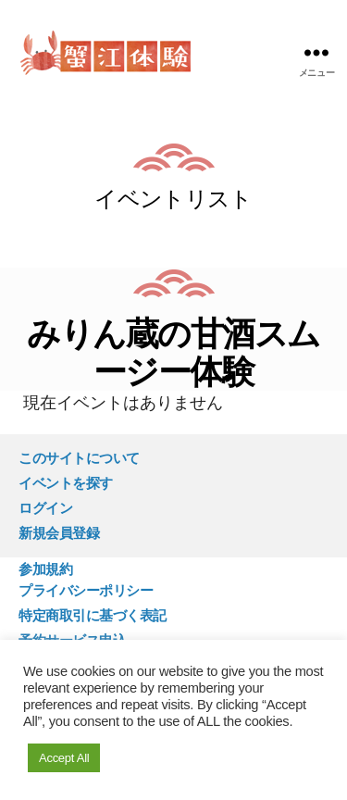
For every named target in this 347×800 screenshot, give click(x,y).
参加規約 (45, 569)
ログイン (45, 508)
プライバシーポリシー (86, 590)
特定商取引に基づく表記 (93, 615)
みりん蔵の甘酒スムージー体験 (173, 353)
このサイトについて (79, 458)
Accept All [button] (64, 758)
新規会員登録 (59, 533)
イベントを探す (66, 483)
